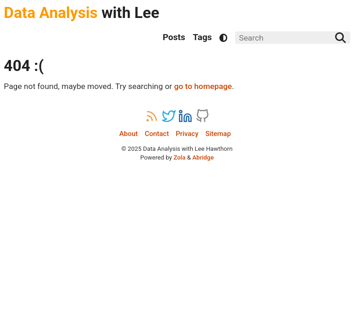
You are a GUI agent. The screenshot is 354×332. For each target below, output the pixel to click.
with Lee (81, 13)
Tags (202, 37)
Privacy (187, 134)
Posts (174, 37)
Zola (179, 157)
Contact (157, 134)
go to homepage (203, 86)
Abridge (203, 157)
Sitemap (217, 134)
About (128, 134)
